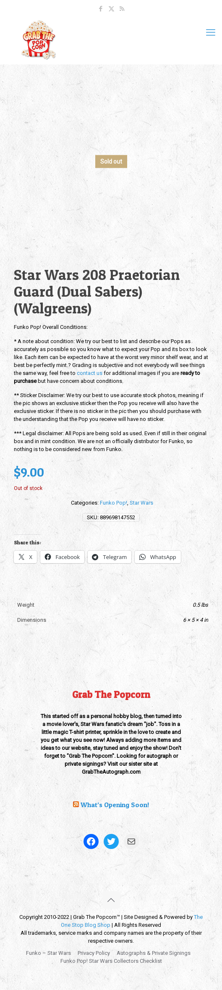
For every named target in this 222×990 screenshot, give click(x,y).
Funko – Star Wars (48, 953)
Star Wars (141, 503)
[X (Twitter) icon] (111, 9)
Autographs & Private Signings (154, 953)
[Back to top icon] (111, 900)
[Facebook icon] (101, 9)
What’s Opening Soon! (115, 804)
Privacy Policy (94, 953)
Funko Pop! (113, 503)
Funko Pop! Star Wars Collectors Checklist (111, 961)
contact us (89, 373)
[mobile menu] (211, 33)
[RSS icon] (122, 9)
